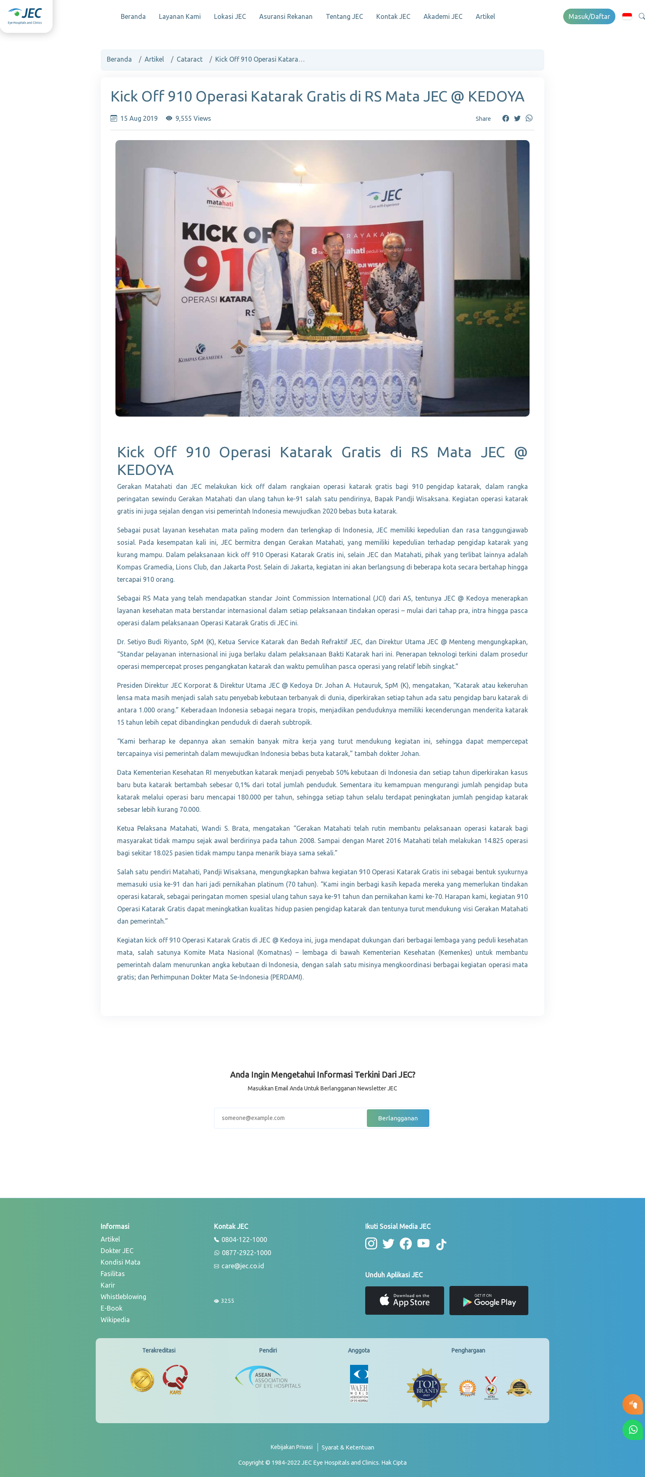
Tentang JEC (344, 16)
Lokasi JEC (230, 16)
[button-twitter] (387, 1240)
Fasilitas (113, 1271)
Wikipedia (115, 1317)
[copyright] (322, 1459)
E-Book (111, 1305)
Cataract (190, 56)
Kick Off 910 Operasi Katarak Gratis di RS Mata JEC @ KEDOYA (260, 56)
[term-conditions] (348, 1447)
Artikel (485, 16)
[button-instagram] (370, 1240)
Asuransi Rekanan (286, 16)
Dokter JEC (117, 1248)
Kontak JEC (393, 16)
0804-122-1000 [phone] (240, 1237)
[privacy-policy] (294, 1447)
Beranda (133, 16)
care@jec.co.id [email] (239, 1263)
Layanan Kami (180, 16)
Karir (108, 1282)
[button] (627, 16)
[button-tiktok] (437, 1242)
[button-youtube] (420, 1240)
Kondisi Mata (121, 1259)
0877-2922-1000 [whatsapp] (242, 1250)
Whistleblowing (123, 1294)
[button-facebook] (403, 1240)
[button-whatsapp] (632, 1429)
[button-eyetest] (632, 1404)
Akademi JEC (443, 16)
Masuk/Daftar (589, 16)
